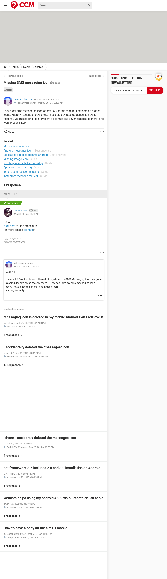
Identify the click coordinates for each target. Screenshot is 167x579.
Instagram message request (21, 176)
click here (9, 226)
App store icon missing (18, 167)
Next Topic (95, 75)
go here (28, 229)
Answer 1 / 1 (11, 194)
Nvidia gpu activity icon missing (23, 163)
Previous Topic (15, 75)
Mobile (26, 67)
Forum (15, 67)
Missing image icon (16, 159)
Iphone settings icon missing (21, 171)
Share (11, 132)
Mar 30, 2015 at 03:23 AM (26, 214)
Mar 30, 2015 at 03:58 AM (50, 102)
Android (39, 67)
